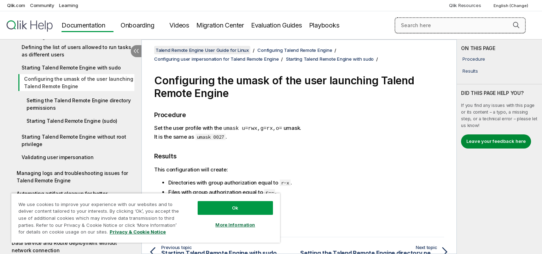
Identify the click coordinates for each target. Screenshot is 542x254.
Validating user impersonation (58, 157)
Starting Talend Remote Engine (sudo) (72, 121)
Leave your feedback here (496, 141)
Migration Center (220, 25)
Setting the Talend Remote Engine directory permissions (79, 104)
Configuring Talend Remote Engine (294, 50)
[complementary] (499, 147)
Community (42, 5)
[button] (516, 25)
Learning (68, 5)
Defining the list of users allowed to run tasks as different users (76, 51)
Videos (179, 25)
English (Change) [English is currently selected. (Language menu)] (511, 5)
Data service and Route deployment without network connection (64, 246)
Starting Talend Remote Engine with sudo (71, 68)
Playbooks (324, 25)
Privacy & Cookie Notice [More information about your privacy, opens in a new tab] (138, 232)
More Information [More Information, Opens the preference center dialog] (235, 225)
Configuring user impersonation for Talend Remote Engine (216, 59)
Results (470, 71)
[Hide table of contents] (136, 51)
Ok (235, 208)
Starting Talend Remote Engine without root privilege (74, 140)
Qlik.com (16, 5)
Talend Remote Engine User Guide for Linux (202, 50)
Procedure (473, 59)
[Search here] (460, 25)
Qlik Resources (465, 5)
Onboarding (138, 25)
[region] (145, 218)
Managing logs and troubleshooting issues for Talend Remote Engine (72, 176)
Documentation (83, 25)
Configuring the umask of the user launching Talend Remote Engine (78, 82)
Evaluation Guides (276, 25)
